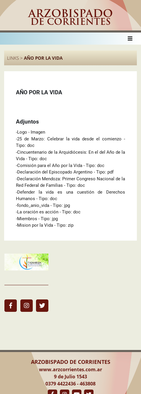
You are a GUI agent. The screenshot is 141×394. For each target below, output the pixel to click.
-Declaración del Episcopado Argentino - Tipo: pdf (65, 172)
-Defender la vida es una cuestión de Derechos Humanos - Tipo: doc (70, 195)
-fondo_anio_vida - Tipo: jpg (43, 205)
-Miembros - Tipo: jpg (37, 218)
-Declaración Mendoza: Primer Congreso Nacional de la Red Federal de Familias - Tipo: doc (70, 182)
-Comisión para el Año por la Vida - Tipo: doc (60, 165)
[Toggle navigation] (130, 38)
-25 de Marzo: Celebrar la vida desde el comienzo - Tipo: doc (70, 142)
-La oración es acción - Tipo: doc (48, 212)
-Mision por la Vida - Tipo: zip (44, 225)
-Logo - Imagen (30, 132)
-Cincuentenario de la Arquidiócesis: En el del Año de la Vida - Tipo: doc (70, 156)
